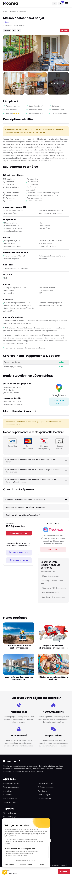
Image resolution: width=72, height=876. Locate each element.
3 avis (6, 22)
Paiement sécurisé (45, 783)
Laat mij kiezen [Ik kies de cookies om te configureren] (26, 865)
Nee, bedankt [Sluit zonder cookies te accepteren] (10, 865)
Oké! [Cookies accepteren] (42, 865)
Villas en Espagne (10, 817)
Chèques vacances (46, 787)
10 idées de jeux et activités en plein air (53, 678)
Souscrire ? (53, 549)
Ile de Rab (22, 12)
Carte (7, 30)
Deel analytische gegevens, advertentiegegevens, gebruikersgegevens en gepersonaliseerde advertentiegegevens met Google (22, 853)
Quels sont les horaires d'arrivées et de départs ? (25, 507)
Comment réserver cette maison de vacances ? (25, 499)
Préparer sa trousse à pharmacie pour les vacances (53, 646)
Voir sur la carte (59, 401)
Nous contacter (44, 798)
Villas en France (9, 813)
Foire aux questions (11, 787)
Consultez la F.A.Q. (19, 552)
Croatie (13, 12)
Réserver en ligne (18, 533)
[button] (4, 872)
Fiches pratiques (10, 798)
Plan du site (42, 791)
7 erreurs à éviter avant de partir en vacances (18, 646)
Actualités (7, 795)
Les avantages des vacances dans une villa (19, 678)
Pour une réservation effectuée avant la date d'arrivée (30, 460)
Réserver (64, 30)
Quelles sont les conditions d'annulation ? (22, 515)
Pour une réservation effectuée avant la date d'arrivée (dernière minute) (31, 480)
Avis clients (7, 791)
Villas (5, 12)
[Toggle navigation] (66, 3)
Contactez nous (19, 560)
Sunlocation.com (10, 802)
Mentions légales (45, 795)
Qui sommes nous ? (11, 783)
